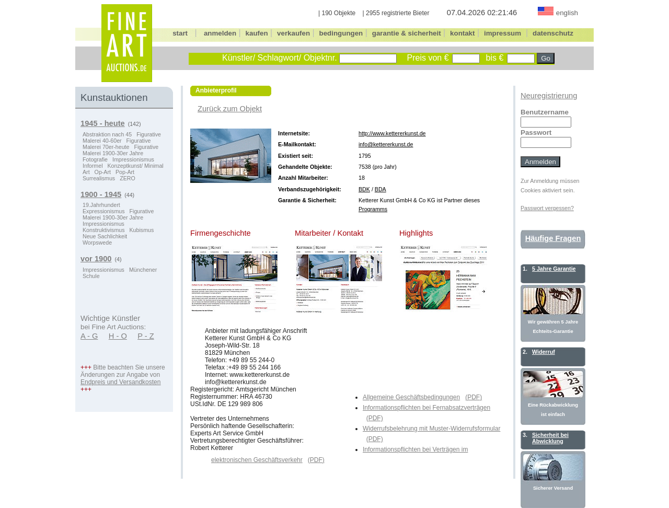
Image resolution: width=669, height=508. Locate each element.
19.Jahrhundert (101, 205)
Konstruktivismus (104, 230)
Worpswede (97, 242)
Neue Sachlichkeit (105, 236)
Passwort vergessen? (547, 208)
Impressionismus (133, 159)
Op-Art (103, 172)
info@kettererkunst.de (386, 144)
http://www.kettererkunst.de (392, 133)
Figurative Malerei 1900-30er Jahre (120, 150)
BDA (380, 189)
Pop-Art (125, 172)
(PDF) (473, 397)
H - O (118, 336)
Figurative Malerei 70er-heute (117, 143)
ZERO (127, 178)
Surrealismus (99, 178)
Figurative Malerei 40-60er (122, 137)
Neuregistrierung (549, 95)
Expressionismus (104, 211)
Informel (93, 166)
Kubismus (142, 230)
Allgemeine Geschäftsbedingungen (411, 397)
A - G (89, 336)
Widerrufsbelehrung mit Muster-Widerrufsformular (431, 428)
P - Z (145, 336)
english (567, 13)
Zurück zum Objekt (230, 109)
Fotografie (95, 159)
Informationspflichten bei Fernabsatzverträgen (426, 407)
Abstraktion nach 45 (107, 134)
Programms (373, 209)
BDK (364, 189)
